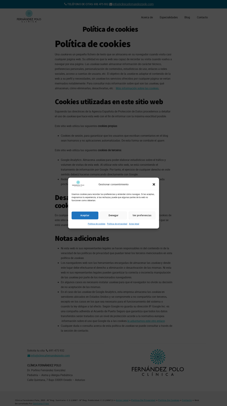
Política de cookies (96, 223)
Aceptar (84, 215)
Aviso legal (134, 223)
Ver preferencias (142, 215)
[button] (154, 184)
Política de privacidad (117, 223)
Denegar (113, 215)
